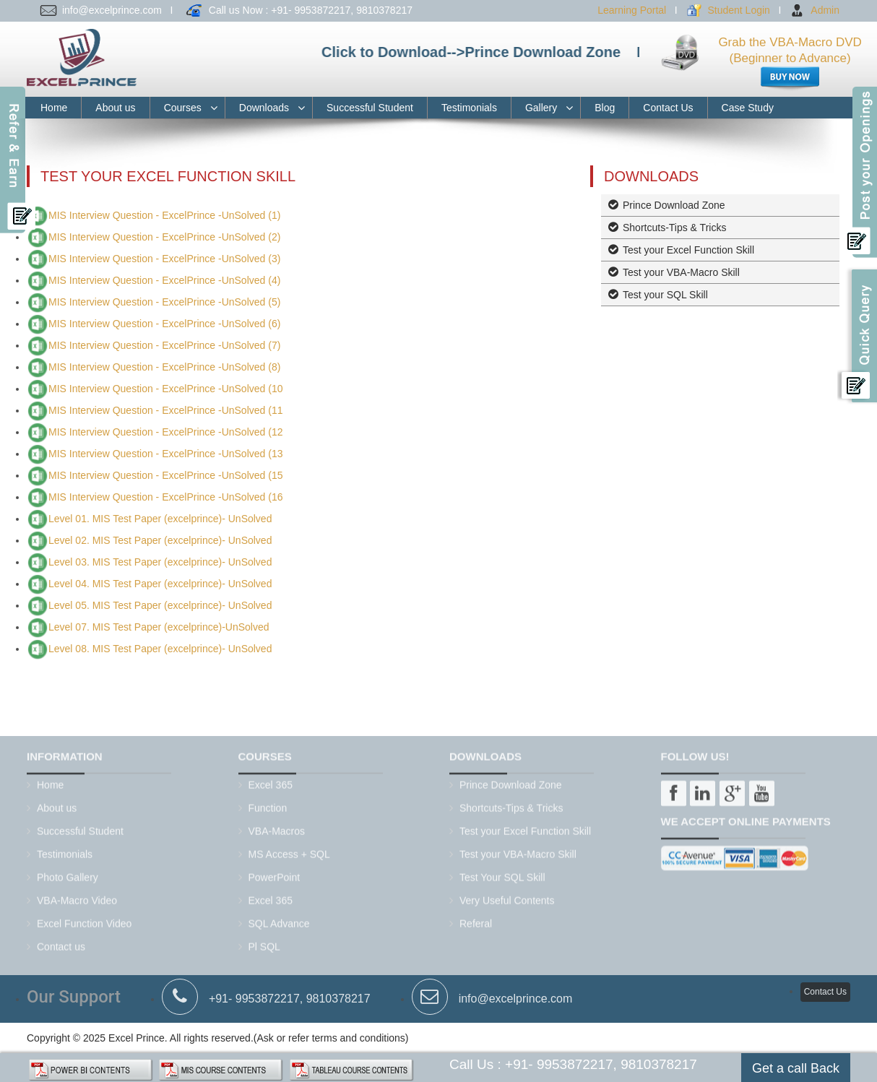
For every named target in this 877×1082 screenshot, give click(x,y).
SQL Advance (279, 919)
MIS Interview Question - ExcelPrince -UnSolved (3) (164, 258)
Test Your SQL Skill (502, 872)
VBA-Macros (277, 826)
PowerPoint (275, 872)
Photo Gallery (67, 872)
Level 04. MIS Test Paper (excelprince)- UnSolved (160, 583)
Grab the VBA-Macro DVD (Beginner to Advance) (789, 60)
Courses (183, 107)
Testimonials (469, 107)
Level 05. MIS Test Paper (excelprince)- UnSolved (160, 605)
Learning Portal (631, 10)
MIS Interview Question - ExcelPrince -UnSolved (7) (164, 345)
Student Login (738, 10)
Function (268, 803)
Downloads (264, 107)
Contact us (61, 942)
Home (53, 107)
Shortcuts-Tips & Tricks (674, 227)
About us (115, 107)
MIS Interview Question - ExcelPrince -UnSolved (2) (164, 237)
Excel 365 (271, 780)
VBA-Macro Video (77, 895)
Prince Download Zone (674, 205)
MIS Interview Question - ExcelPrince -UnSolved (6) (164, 323)
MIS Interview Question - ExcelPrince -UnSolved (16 (165, 497)
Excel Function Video (84, 919)
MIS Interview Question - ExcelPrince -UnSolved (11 (165, 410)
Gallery (541, 107)
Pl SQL (264, 942)
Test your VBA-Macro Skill (681, 272)
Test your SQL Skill (665, 294)
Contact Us (668, 107)
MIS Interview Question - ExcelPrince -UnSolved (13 (165, 453)
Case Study (748, 107)
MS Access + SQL (289, 849)
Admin (825, 10)
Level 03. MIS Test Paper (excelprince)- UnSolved (160, 562)
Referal (475, 919)
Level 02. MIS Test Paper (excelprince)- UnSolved (160, 540)
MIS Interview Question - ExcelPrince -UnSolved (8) (164, 367)
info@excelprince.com (516, 993)
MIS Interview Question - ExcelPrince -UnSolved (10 (165, 388)
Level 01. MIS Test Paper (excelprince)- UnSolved (160, 518)
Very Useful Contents (507, 895)
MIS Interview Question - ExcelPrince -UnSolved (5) (164, 302)
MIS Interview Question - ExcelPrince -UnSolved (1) (164, 215)
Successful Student (370, 107)
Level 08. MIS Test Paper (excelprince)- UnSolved (160, 648)
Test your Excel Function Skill (688, 250)
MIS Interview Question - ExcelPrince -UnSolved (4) (164, 280)
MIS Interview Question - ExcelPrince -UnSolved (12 (165, 432)
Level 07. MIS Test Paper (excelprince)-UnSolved (158, 627)
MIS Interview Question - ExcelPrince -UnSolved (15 (165, 475)
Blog (605, 107)
